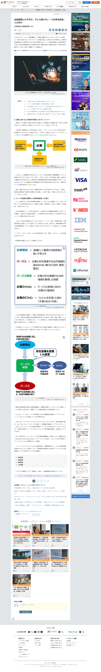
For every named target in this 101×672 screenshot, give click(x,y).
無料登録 (96, 2)
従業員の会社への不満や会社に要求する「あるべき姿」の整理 (46, 114)
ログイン (87, 2)
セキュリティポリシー (71, 643)
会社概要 (68, 640)
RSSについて (22, 652)
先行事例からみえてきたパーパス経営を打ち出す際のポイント (46, 106)
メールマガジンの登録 (24, 640)
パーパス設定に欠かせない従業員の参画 (39, 109)
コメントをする (26, 612)
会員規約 (21, 647)
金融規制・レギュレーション (23, 33)
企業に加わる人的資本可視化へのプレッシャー (41, 101)
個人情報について (70, 645)
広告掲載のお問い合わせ (56, 647)
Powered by (22, 3)
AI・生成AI (60, 6)
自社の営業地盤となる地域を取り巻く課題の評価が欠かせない (46, 111)
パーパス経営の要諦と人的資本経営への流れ (40, 104)
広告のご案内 (38, 643)
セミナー (15, 6)
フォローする (37, 33)
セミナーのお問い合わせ (56, 643)
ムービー (36, 6)
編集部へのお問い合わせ (56, 640)
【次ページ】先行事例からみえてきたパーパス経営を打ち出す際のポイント (40, 476)
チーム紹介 (37, 640)
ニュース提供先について (24, 654)
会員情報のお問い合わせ (56, 645)
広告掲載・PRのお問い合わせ (80, 496)
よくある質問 (22, 643)
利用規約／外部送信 (23, 650)
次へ (45, 481)
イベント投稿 (38, 645)
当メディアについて (23, 656)
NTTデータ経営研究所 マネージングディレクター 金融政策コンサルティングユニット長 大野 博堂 (42, 50)
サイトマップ (22, 645)
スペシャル (26, 6)
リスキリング (48, 6)
